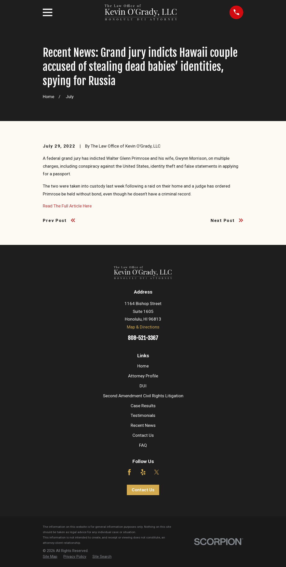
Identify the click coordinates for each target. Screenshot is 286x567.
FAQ (143, 445)
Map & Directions (143, 326)
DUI (143, 385)
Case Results (143, 405)
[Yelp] (143, 472)
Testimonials (143, 415)
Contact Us (143, 435)
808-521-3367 (143, 338)
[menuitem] (50, 556)
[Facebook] (129, 472)
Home (143, 365)
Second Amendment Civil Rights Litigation (143, 395)
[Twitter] (157, 472)
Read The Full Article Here (67, 205)
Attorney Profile (143, 375)
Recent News (143, 425)
